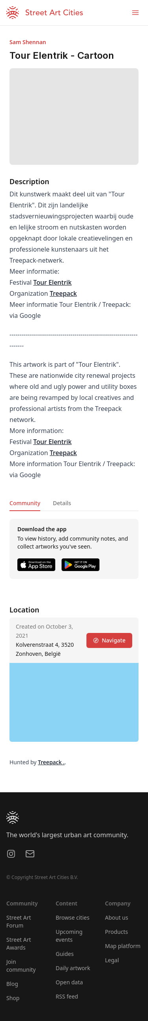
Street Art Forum (18, 921)
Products (116, 931)
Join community (21, 965)
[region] (74, 702)
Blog (12, 983)
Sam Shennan (27, 42)
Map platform (123, 946)
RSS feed (67, 996)
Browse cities (73, 917)
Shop (12, 998)
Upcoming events (69, 935)
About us (116, 917)
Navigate (109, 640)
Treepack (63, 293)
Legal (112, 960)
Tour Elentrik (52, 282)
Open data (69, 982)
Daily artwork (73, 968)
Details (62, 503)
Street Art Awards (18, 943)
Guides (65, 954)
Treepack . (51, 762)
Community (24, 503)
